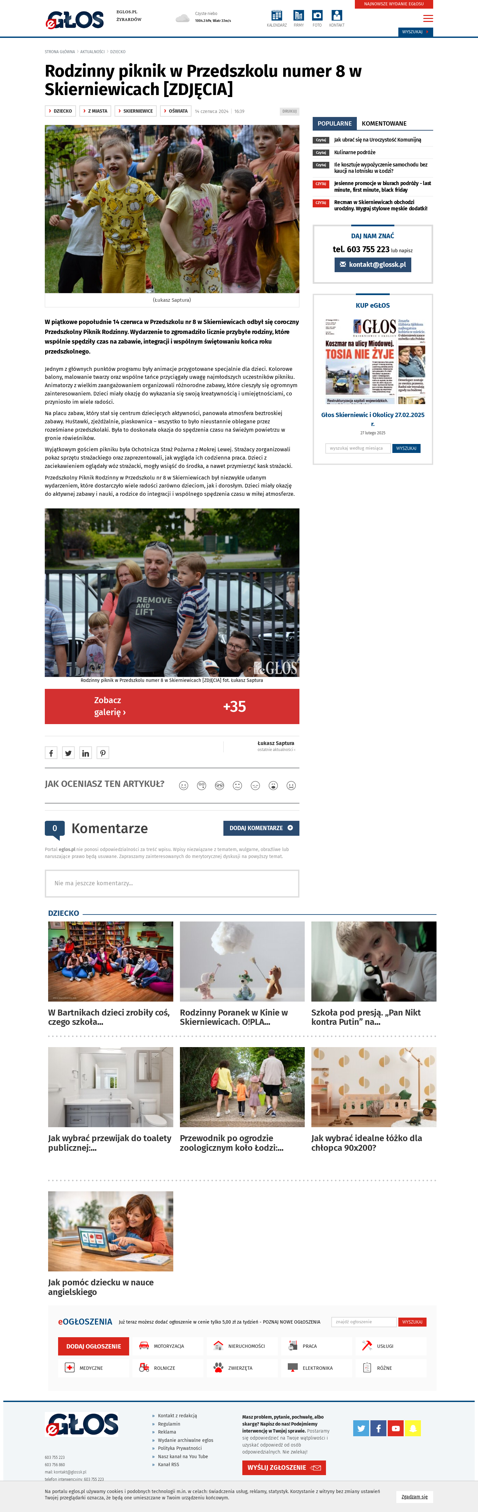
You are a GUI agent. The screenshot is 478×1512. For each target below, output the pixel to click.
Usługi (376, 1345)
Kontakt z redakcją (177, 1416)
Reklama (167, 1432)
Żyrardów (129, 19)
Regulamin (169, 1424)
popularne (335, 123)
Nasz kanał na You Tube (183, 1456)
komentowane (384, 123)
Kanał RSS (168, 1464)
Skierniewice (136, 111)
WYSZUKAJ (406, 448)
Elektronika (308, 1367)
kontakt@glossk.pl (373, 265)
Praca (300, 1345)
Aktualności (92, 52)
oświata (176, 111)
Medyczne (82, 1367)
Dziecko (117, 52)
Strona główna (60, 52)
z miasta (95, 111)
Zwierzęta (231, 1367)
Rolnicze (155, 1367)
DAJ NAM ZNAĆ (372, 236)
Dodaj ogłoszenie (93, 1346)
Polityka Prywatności (180, 1448)
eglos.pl (127, 12)
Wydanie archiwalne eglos (185, 1440)
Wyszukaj (415, 32)
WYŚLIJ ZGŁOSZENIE (277, 1467)
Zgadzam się (417, 1496)
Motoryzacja (160, 1345)
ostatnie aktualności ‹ (276, 749)
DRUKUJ (290, 112)
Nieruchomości (237, 1345)
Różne (375, 1367)
